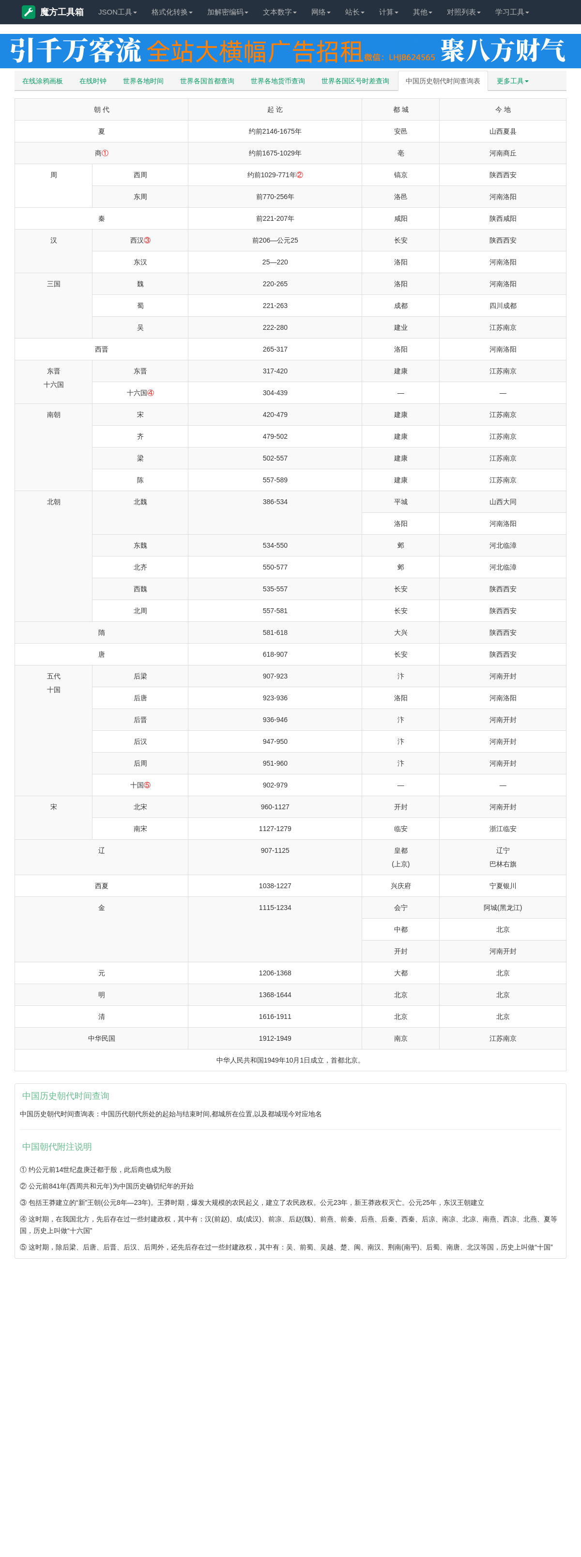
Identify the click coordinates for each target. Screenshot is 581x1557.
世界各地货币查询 (278, 81)
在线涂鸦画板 (42, 81)
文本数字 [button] (280, 12)
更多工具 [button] (513, 81)
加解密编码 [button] (227, 12)
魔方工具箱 (53, 12)
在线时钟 (93, 81)
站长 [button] (355, 12)
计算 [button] (388, 12)
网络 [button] (321, 12)
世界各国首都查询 (207, 81)
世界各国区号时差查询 (355, 81)
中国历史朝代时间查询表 (443, 81)
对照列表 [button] (464, 12)
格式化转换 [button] (172, 12)
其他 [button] (422, 12)
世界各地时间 (143, 81)
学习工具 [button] (512, 12)
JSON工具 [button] (117, 12)
